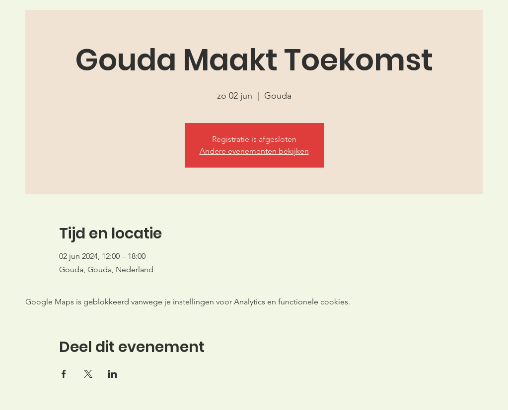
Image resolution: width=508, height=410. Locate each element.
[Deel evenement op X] (88, 374)
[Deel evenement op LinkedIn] (112, 374)
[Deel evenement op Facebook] (64, 374)
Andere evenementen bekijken (254, 151)
